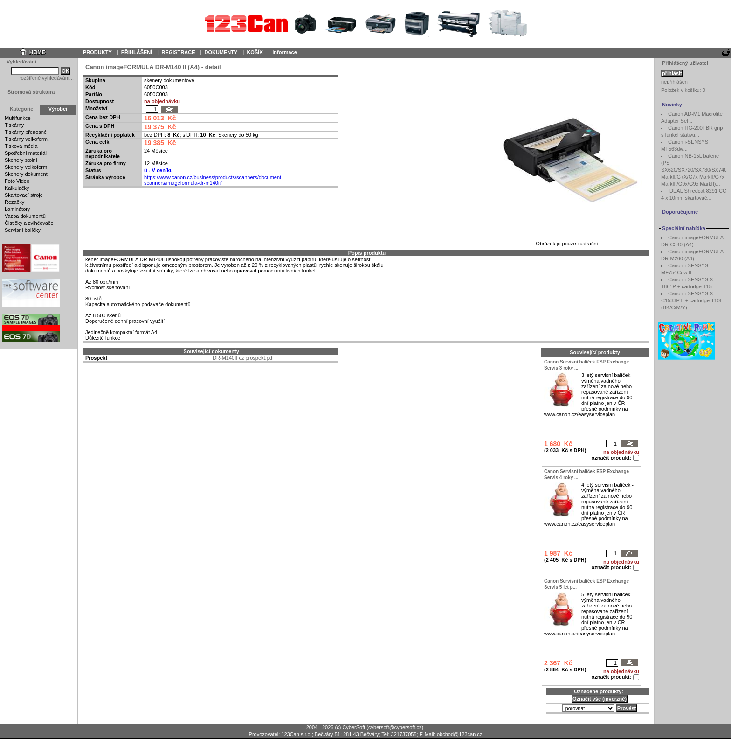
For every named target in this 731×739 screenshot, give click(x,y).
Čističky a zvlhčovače (29, 223)
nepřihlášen (674, 81)
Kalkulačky (17, 188)
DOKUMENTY (220, 52)
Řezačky (14, 202)
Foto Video (17, 181)
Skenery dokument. (27, 174)
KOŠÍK (255, 52)
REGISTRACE (178, 52)
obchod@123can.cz (459, 734)
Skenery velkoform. (26, 167)
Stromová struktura (31, 92)
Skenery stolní (21, 160)
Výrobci (57, 109)
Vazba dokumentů (25, 216)
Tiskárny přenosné (26, 132)
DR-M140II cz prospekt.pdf (243, 358)
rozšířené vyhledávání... (46, 78)
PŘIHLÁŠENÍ (136, 52)
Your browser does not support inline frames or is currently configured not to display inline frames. (365, 23)
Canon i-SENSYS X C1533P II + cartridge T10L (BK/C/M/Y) (692, 300)
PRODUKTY (97, 52)
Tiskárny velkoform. (27, 139)
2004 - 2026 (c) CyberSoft (336, 727)
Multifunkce (18, 118)
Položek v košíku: (683, 90)
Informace (284, 52)
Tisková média (21, 146)
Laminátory (17, 209)
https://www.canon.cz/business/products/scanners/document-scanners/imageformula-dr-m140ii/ (213, 180)
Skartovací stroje (24, 195)
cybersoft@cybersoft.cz (394, 727)
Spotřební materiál (26, 153)
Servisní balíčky (23, 230)
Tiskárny (14, 125)
